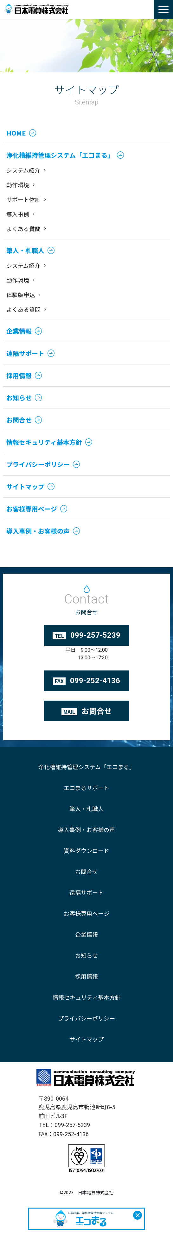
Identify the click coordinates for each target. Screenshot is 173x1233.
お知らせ (86, 955)
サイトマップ (86, 1039)
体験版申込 (20, 294)
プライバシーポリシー (86, 1018)
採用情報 (86, 976)
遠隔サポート (86, 892)
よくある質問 (23, 228)
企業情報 (86, 934)
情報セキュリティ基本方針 (87, 997)
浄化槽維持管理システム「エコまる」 (86, 767)
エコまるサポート (86, 787)
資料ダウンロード (86, 850)
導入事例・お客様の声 (86, 829)
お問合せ (86, 871)
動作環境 (17, 185)
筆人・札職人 (86, 808)
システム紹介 (23, 170)
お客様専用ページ (86, 913)
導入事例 (17, 214)
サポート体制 (23, 199)
